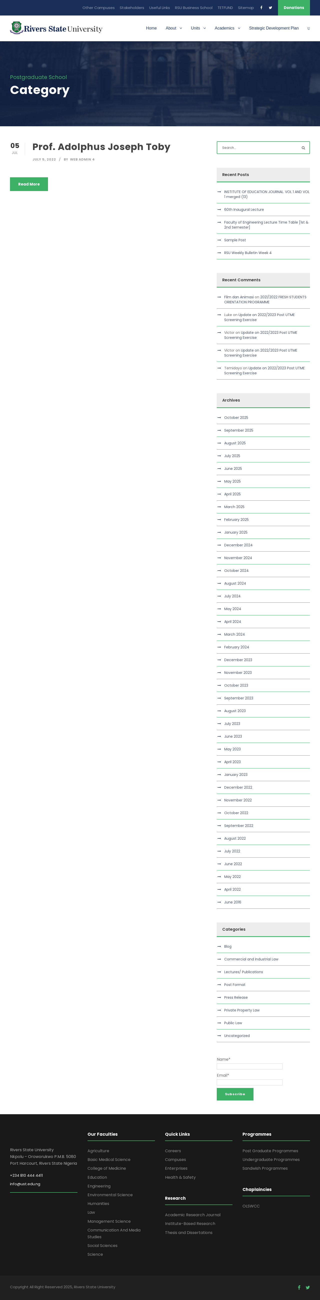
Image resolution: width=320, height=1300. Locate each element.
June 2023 (233, 736)
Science (95, 1254)
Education (97, 1177)
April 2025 (232, 494)
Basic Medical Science (109, 1159)
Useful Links (159, 7)
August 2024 (235, 583)
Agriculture (98, 1151)
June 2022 (233, 863)
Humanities (98, 1203)
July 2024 (232, 596)
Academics (224, 28)
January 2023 (236, 774)
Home (151, 28)
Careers (173, 1151)
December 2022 (238, 787)
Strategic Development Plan (274, 28)
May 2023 (232, 749)
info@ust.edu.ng (25, 1183)
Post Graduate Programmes (270, 1151)
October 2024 (236, 570)
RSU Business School (193, 7)
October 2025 (236, 417)
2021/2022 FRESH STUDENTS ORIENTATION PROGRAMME (265, 300)
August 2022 (235, 838)
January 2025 (236, 532)
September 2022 (238, 825)
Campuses (175, 1159)
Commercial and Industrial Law (251, 959)
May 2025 (232, 481)
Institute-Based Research (190, 1223)
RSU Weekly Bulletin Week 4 (248, 252)
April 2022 (232, 889)
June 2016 (232, 902)
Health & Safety (180, 1177)
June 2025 (233, 468)
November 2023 (238, 672)
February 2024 (236, 647)
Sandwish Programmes (265, 1168)
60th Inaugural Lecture (244, 209)
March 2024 (234, 634)
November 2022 (238, 800)
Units (195, 28)
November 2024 (238, 557)
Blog (228, 946)
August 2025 (235, 443)
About (171, 28)
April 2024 (232, 621)
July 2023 (232, 723)
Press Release (236, 997)
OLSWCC (251, 1206)
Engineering (99, 1186)
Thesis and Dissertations (188, 1232)
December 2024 (238, 545)
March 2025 (234, 506)
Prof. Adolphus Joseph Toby (101, 146)
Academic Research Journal (192, 1215)
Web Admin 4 (82, 159)
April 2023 (232, 761)
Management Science (109, 1221)
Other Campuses (98, 7)
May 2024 (232, 608)
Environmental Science (110, 1195)
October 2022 (236, 812)
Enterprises (176, 1168)
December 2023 (238, 659)
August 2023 (235, 710)
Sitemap (246, 7)
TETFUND (225, 7)
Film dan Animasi (239, 297)
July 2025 (232, 455)
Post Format (235, 984)
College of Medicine (107, 1168)
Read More (29, 184)
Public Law (233, 1022)
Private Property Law (242, 1010)
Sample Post (235, 240)
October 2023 (236, 685)
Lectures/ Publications (243, 971)
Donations (294, 7)
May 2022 (232, 876)
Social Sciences (103, 1245)
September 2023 (238, 698)
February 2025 (236, 519)
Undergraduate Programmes (271, 1159)
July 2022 (232, 851)
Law (91, 1212)
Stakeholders (132, 7)
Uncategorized (237, 1035)
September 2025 (238, 430)
